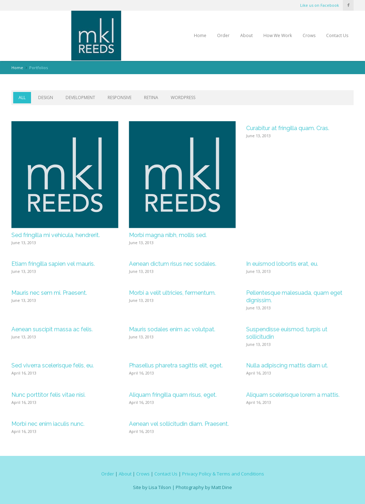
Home (200, 35)
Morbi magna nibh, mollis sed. (168, 235)
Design (45, 97)
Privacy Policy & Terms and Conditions (223, 473)
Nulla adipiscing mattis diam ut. (287, 365)
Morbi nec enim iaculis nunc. (47, 424)
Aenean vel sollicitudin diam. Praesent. (179, 424)
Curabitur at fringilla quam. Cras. (287, 128)
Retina (151, 97)
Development (80, 97)
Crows (309, 35)
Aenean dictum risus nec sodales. (172, 264)
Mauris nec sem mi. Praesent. (49, 293)
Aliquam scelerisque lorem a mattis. (293, 395)
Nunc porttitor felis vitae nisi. (48, 395)
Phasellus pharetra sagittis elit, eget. (176, 365)
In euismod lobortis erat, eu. (282, 264)
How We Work (277, 35)
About (246, 35)
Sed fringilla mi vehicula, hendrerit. (55, 235)
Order (223, 35)
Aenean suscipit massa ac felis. (52, 329)
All (22, 97)
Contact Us (337, 35)
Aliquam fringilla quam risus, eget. (173, 395)
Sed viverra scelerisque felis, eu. (52, 365)
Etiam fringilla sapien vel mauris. (53, 264)
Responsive (120, 97)
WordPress (183, 97)
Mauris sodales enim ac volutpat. (172, 329)
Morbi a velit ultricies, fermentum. (172, 293)
